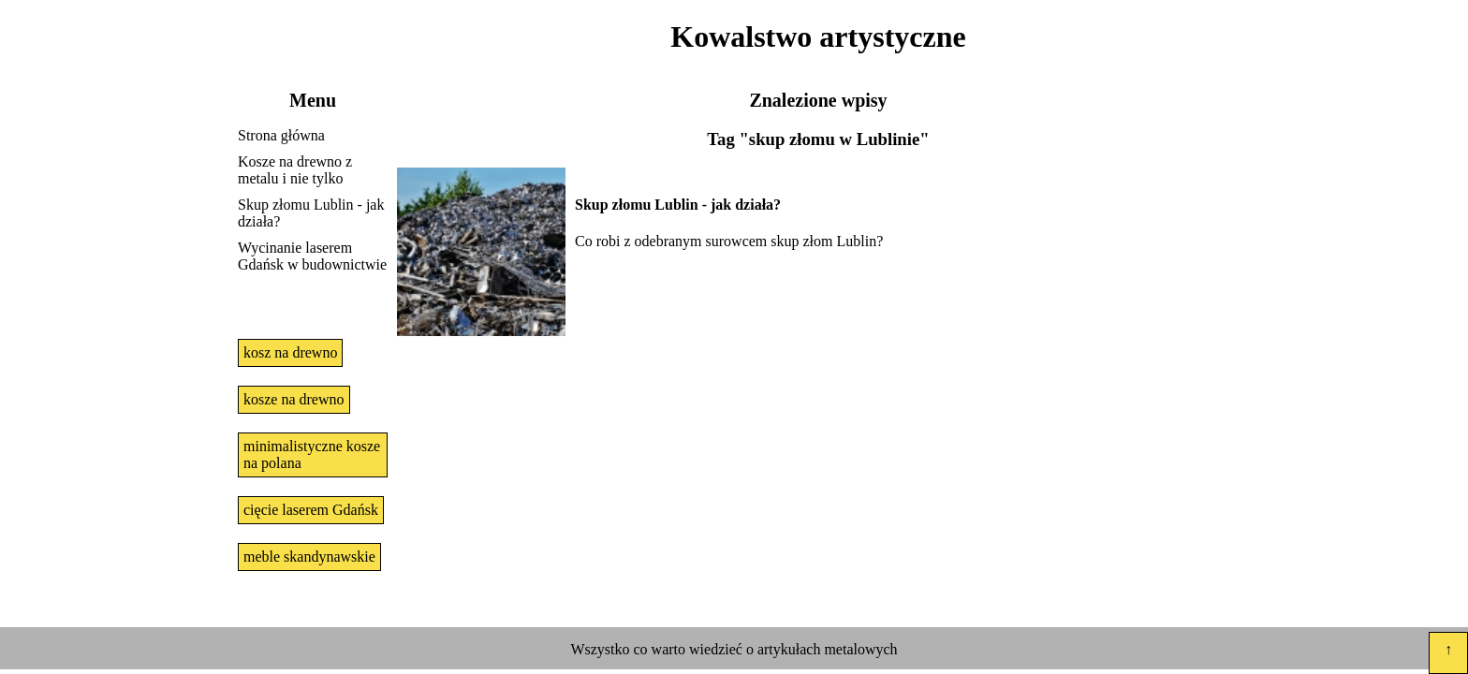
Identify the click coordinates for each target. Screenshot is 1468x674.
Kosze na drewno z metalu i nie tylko (295, 170)
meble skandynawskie (309, 556)
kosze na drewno (294, 399)
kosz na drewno (290, 352)
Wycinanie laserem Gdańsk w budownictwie (312, 256)
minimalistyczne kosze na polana (311, 454)
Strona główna (281, 135)
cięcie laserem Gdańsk (310, 510)
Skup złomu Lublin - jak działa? (311, 213)
